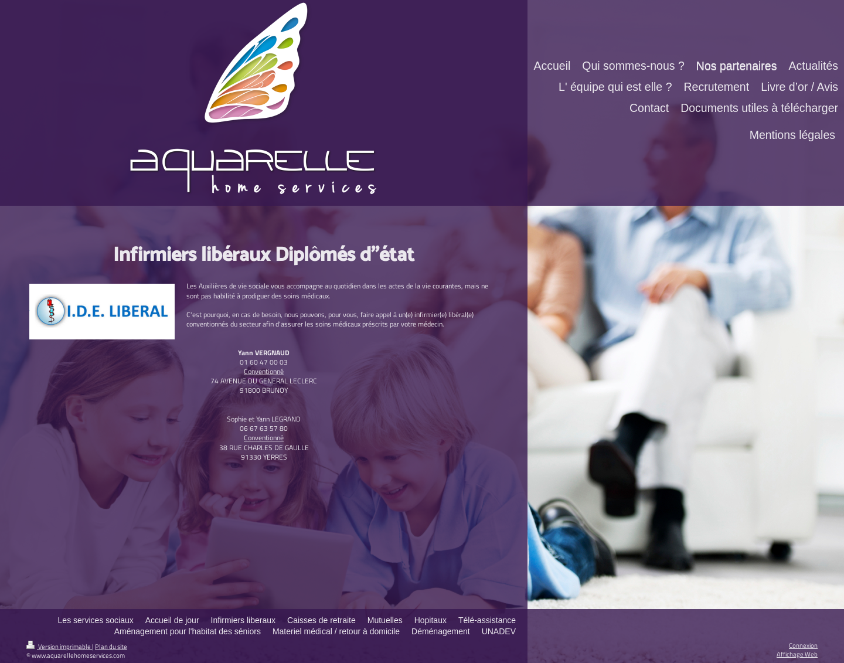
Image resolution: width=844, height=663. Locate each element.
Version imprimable (59, 646)
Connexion (803, 645)
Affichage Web (797, 654)
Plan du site (111, 646)
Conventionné (264, 371)
